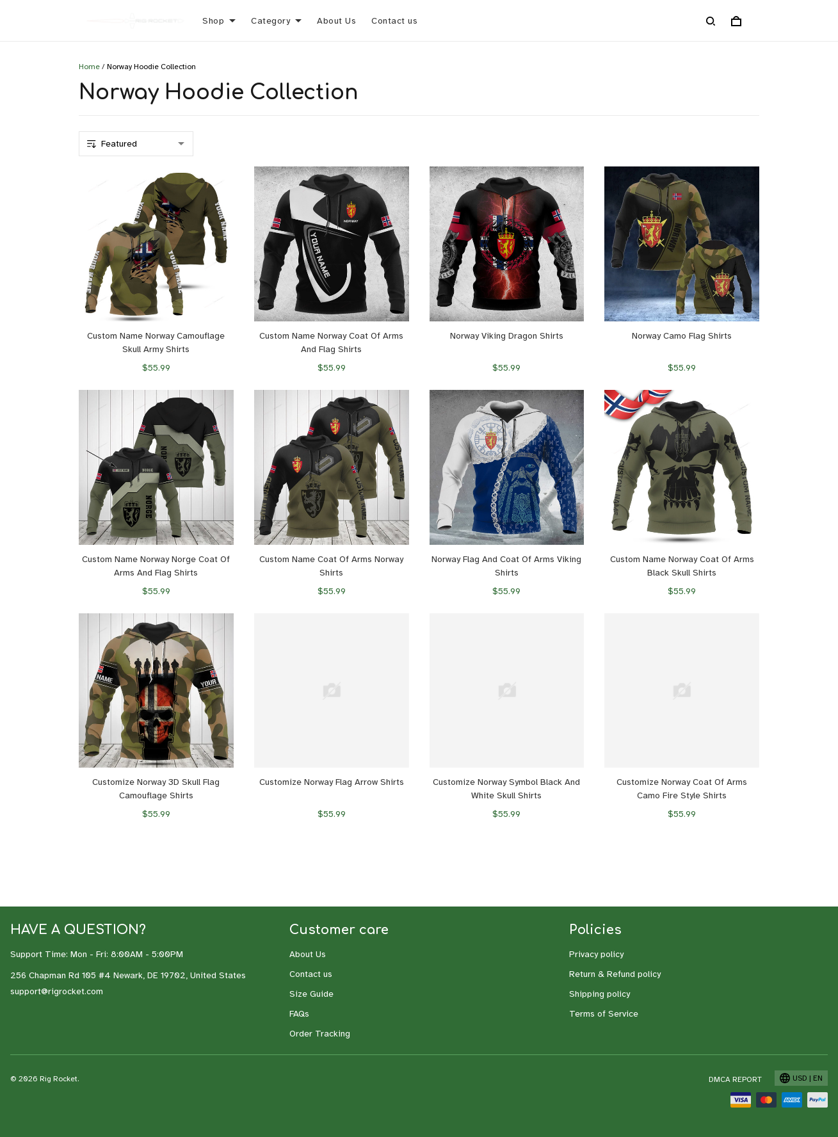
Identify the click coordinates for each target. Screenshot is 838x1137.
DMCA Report (735, 1079)
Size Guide (311, 993)
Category (276, 20)
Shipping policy (599, 993)
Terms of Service (603, 1013)
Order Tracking (319, 1033)
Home (89, 66)
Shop (219, 20)
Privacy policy (596, 954)
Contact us (394, 20)
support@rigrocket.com (56, 991)
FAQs (299, 1013)
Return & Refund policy (615, 974)
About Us (336, 20)
